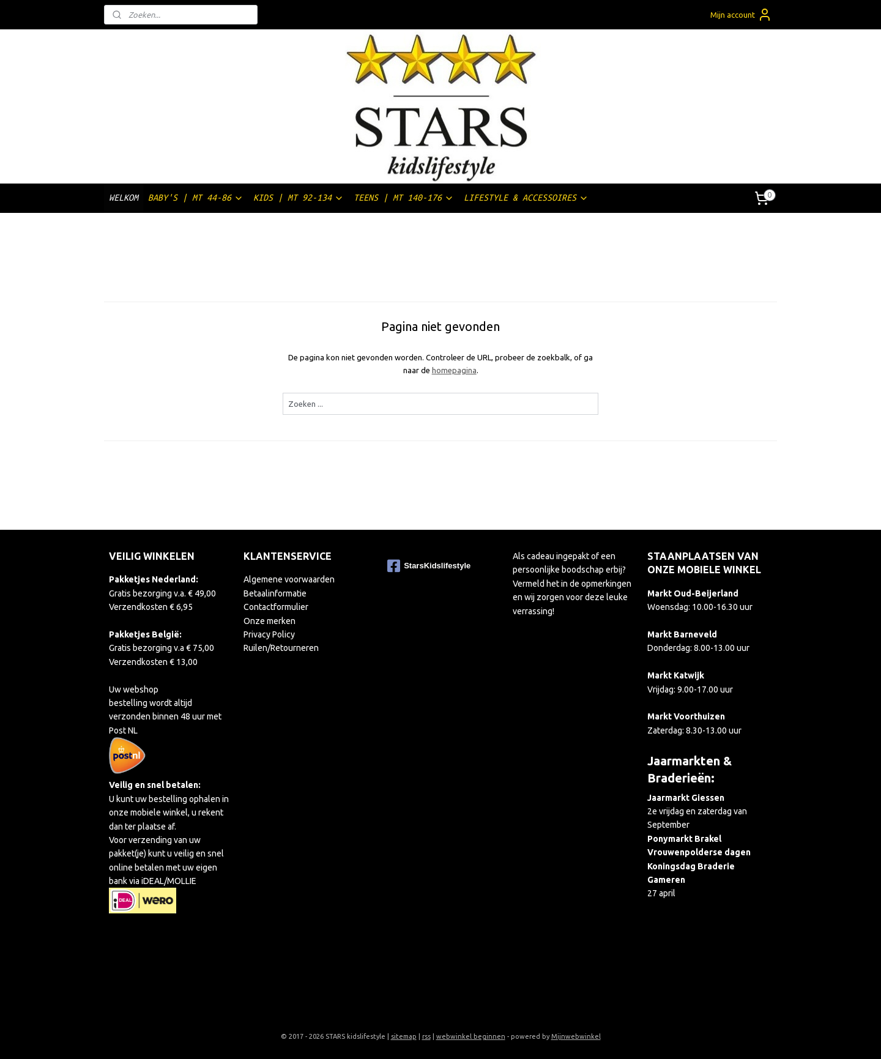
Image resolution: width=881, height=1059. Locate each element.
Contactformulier (275, 607)
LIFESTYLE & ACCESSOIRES (526, 198)
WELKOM (123, 198)
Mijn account (741, 14)
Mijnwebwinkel (576, 1036)
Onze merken (269, 621)
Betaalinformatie (275, 593)
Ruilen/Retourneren (281, 648)
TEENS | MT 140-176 (404, 198)
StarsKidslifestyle (428, 566)
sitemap (404, 1036)
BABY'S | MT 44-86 (195, 198)
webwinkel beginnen (470, 1036)
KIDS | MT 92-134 (298, 198)
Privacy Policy (269, 634)
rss (426, 1036)
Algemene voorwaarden (289, 579)
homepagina (453, 370)
